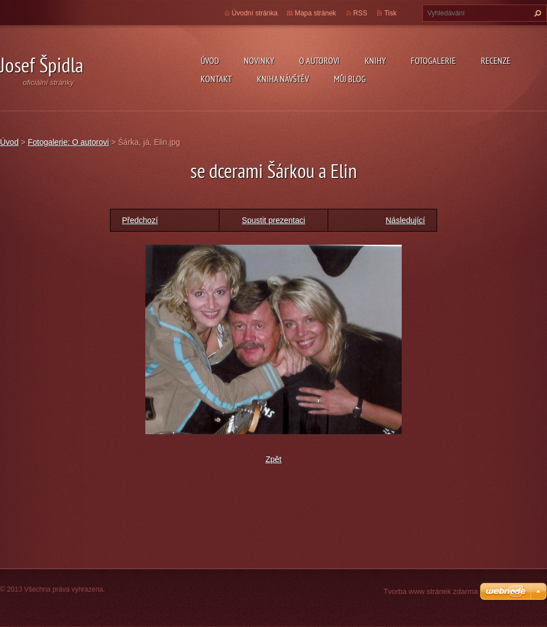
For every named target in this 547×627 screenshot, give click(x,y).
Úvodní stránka (255, 13)
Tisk (390, 13)
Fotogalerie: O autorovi (68, 142)
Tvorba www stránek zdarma (430, 591)
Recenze (496, 60)
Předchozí (140, 220)
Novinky (259, 60)
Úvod (210, 60)
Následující (405, 220)
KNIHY (375, 60)
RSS (360, 13)
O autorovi (319, 60)
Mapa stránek (315, 13)
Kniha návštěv (283, 78)
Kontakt (216, 78)
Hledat (536, 13)
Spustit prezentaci (273, 220)
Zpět (273, 459)
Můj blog (350, 78)
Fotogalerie (433, 60)
